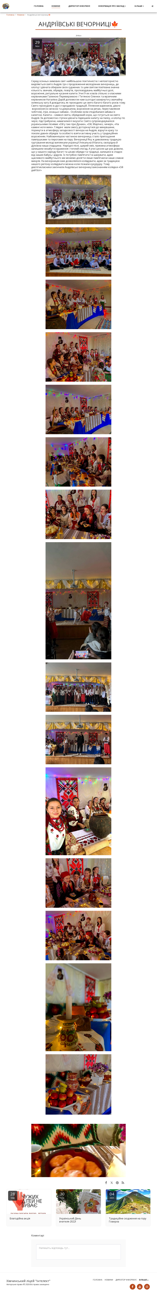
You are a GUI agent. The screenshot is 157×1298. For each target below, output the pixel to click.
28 (12, 1195)
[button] (112, 6)
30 (62, 1195)
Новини (20, 14)
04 (112, 1195)
